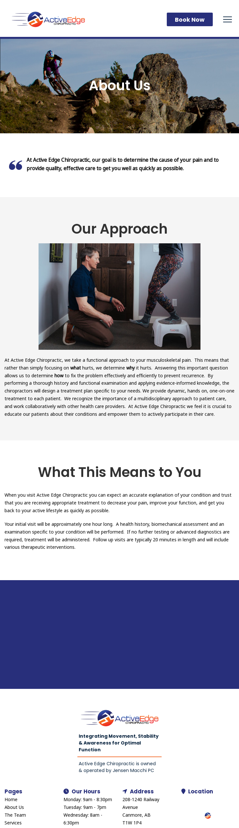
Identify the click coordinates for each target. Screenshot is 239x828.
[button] (227, 19)
